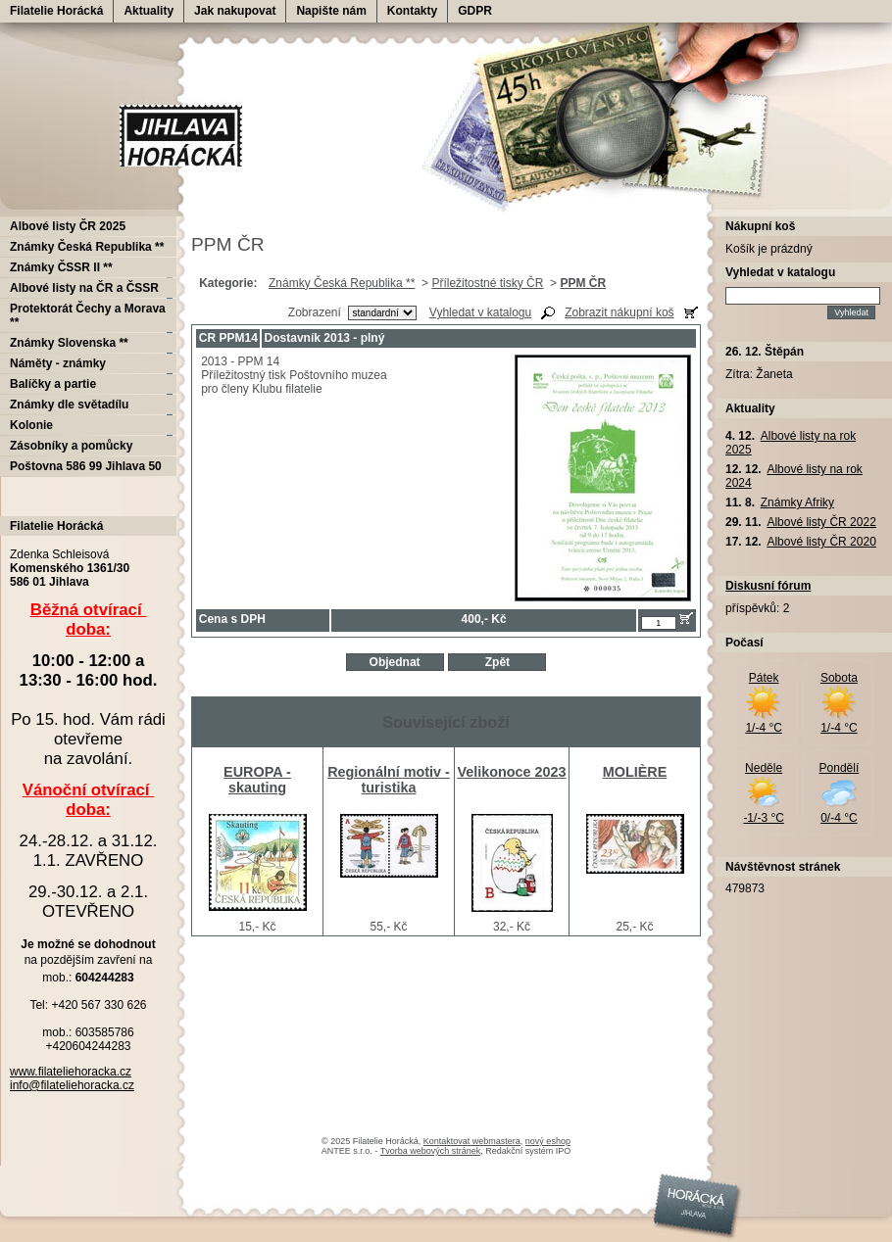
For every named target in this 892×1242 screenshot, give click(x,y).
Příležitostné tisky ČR (487, 283)
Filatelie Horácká (56, 11)
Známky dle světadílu (69, 404)
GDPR (475, 11)
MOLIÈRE (635, 772)
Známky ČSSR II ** (61, 267)
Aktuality (148, 11)
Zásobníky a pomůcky (71, 446)
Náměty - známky (58, 363)
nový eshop (547, 1141)
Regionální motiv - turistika (388, 779)
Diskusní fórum (768, 586)
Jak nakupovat (234, 11)
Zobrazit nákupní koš (619, 312)
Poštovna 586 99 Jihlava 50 (86, 466)
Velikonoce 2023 (511, 772)
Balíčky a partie (53, 384)
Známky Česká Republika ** (342, 283)
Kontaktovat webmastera (471, 1141)
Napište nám (331, 11)
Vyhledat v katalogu (480, 312)
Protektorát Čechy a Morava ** (88, 315)
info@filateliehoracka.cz (72, 1085)
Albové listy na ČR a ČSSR (84, 288)
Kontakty (412, 11)
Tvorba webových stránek (430, 1151)
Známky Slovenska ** (69, 343)
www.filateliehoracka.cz (70, 1071)
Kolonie (31, 425)
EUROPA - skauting (257, 779)
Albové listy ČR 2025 (67, 226)
